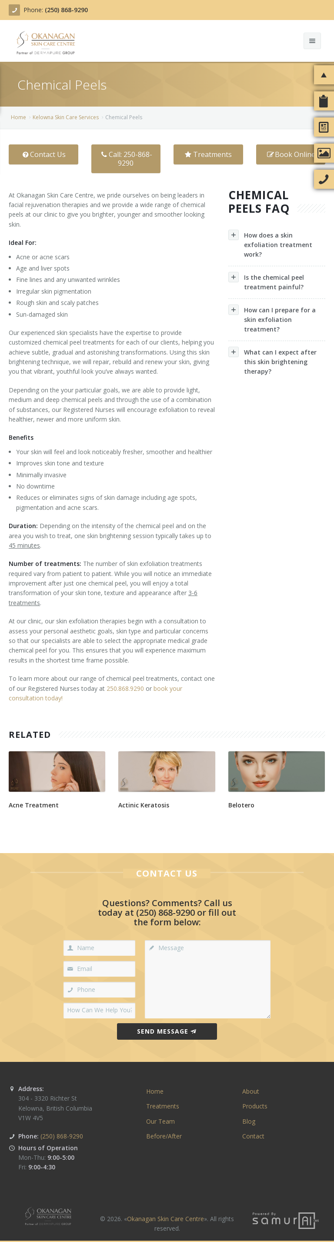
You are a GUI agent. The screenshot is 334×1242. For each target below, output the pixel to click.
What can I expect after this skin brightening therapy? (272, 361)
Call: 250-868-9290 (126, 159)
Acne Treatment (34, 805)
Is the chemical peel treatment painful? (266, 281)
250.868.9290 (125, 688)
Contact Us (43, 154)
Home (18, 117)
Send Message (167, 1031)
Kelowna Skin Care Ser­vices (66, 117)
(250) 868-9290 (66, 10)
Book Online (290, 154)
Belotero (241, 805)
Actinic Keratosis (143, 805)
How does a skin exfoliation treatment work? (270, 244)
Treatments (208, 154)
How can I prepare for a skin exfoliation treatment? (272, 319)
